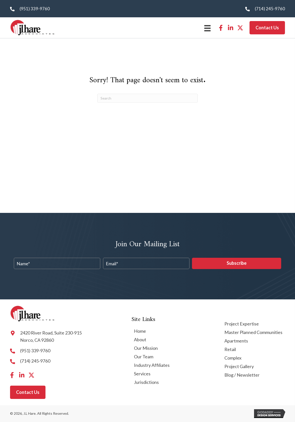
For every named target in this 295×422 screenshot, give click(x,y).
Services (142, 373)
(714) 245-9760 (270, 8)
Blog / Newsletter (242, 375)
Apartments (236, 341)
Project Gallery (239, 366)
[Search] (147, 98)
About (140, 339)
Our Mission (146, 348)
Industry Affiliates (152, 365)
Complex (232, 358)
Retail (230, 349)
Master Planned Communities (253, 332)
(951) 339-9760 (35, 8)
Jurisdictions (146, 382)
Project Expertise (241, 323)
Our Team (143, 356)
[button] (221, 28)
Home (140, 331)
